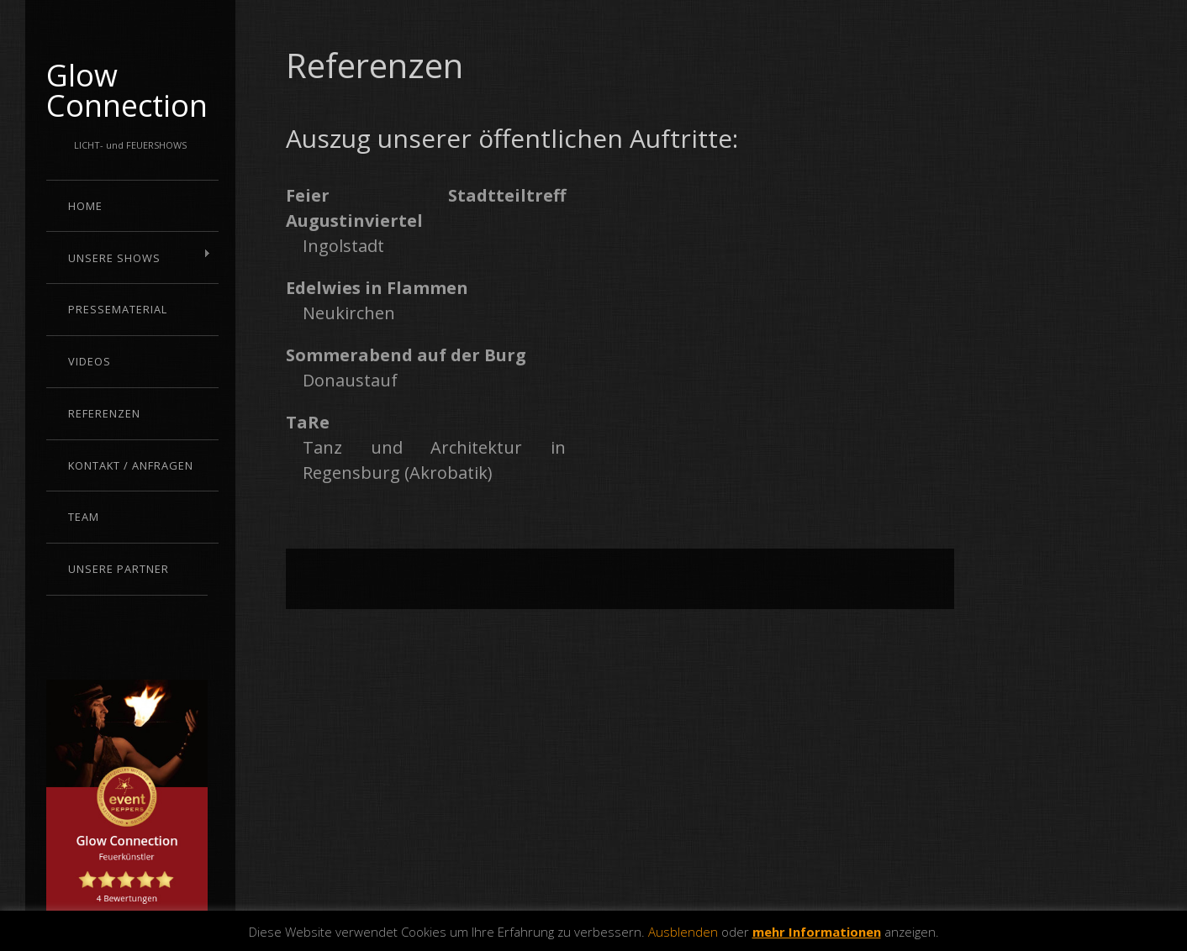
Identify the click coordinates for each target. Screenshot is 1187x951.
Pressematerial (117, 309)
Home (85, 205)
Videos (89, 361)
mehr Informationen (816, 931)
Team (83, 516)
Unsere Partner (118, 568)
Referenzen (104, 413)
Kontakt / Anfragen (130, 465)
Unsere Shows (128, 257)
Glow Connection (127, 90)
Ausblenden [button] (683, 931)
